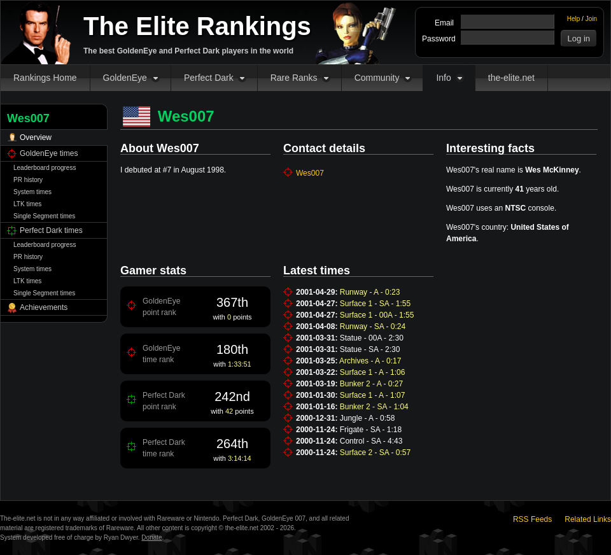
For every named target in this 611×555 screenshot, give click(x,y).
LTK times (27, 203)
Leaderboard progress (44, 167)
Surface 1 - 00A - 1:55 (377, 315)
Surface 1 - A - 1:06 (372, 372)
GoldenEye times (49, 153)
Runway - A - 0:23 (370, 292)
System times (32, 191)
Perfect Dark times (51, 230)
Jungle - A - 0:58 (367, 418)
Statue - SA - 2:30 (370, 349)
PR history (28, 179)
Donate (151, 537)
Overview (36, 137)
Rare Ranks (294, 78)
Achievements (43, 307)
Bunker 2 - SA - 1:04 (374, 406)
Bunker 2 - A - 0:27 (371, 383)
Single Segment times (44, 216)
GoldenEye (125, 78)
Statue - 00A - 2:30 (372, 338)
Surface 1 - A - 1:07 (372, 395)
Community (377, 78)
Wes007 (310, 173)
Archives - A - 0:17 (370, 360)
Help (573, 18)
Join (591, 18)
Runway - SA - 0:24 (372, 326)
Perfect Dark (209, 78)
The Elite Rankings (197, 26)
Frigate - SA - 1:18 (371, 429)
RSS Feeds (532, 519)
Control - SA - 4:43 (371, 441)
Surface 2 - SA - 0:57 (375, 452)
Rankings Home (45, 78)
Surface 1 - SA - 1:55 (375, 303)
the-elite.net (511, 78)
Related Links (588, 519)
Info (443, 78)
